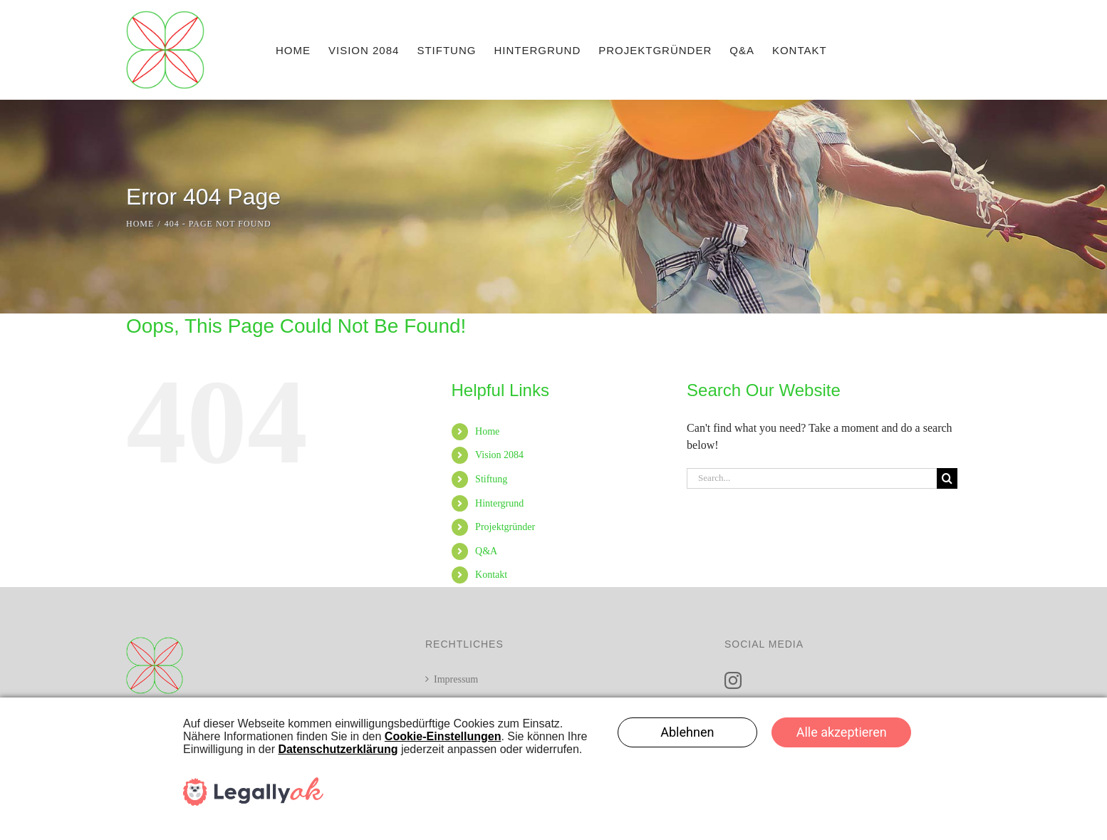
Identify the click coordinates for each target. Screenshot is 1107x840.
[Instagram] (733, 680)
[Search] (947, 478)
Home (487, 431)
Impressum (456, 679)
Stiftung (491, 479)
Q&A (486, 551)
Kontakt (491, 574)
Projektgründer (505, 527)
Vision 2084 (499, 455)
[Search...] (812, 478)
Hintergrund (499, 503)
